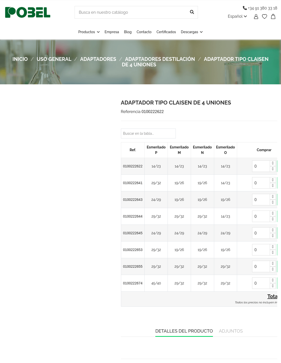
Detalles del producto (184, 331)
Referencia (131, 111)
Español (237, 16)
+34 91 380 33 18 (260, 8)
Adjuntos (231, 331)
